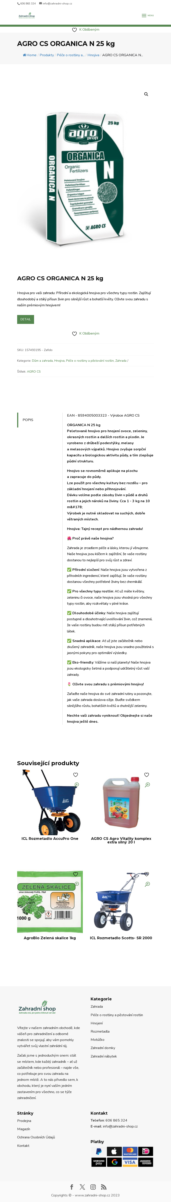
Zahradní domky (103, 1047)
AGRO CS (34, 371)
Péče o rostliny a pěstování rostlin (90, 361)
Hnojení (97, 1023)
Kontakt (23, 1145)
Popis (28, 419)
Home (30, 55)
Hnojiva (59, 361)
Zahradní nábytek (104, 1056)
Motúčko (97, 1039)
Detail (25, 319)
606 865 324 (28, 3)
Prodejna (24, 1120)
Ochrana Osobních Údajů (36, 1137)
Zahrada (120, 361)
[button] (146, 94)
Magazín (23, 1129)
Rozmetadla (100, 1031)
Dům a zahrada (42, 361)
